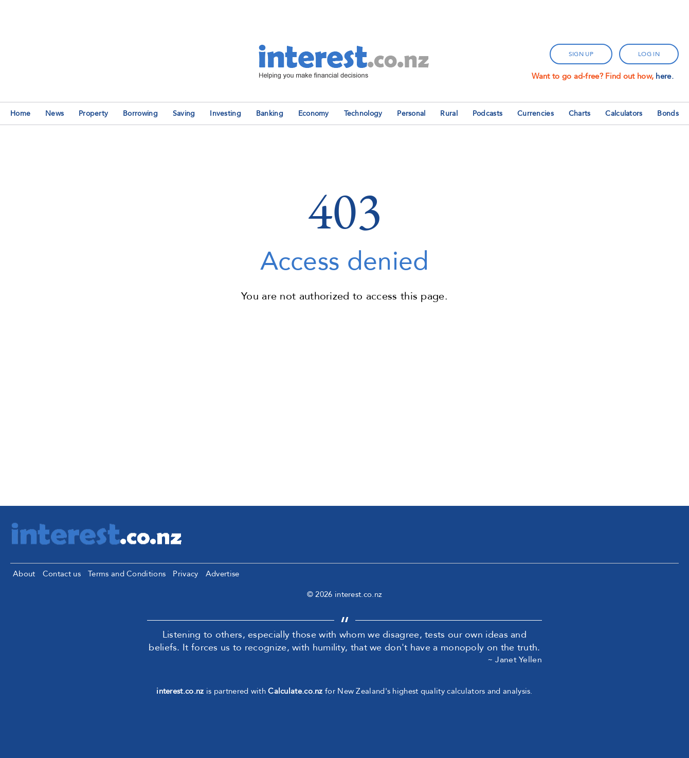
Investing (225, 113)
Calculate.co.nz (295, 691)
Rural (449, 113)
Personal (411, 113)
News (54, 113)
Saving (184, 113)
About (24, 574)
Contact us (62, 574)
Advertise (223, 574)
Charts (580, 113)
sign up (581, 54)
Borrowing (140, 113)
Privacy (185, 574)
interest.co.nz (180, 691)
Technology (363, 113)
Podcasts (487, 113)
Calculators (623, 113)
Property (93, 113)
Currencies (535, 113)
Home (20, 113)
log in (649, 54)
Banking (269, 113)
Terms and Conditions (127, 574)
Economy (313, 113)
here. (665, 76)
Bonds (668, 113)
